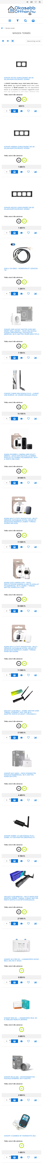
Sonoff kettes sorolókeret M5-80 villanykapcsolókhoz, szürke (18, 78)
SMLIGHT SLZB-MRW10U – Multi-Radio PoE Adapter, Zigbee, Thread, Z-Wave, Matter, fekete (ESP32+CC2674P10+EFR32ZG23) (21, 898)
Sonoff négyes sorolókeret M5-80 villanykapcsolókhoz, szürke (19, 208)
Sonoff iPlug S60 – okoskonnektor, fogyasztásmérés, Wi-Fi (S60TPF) (19, 1077)
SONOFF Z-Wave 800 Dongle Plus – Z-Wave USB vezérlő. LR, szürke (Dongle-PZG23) (21, 394)
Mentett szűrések (40, 2)
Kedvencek (35, 2)
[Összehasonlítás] (35, 111)
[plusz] (10, 112)
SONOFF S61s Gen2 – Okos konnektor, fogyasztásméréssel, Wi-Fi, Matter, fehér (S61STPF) (20, 774)
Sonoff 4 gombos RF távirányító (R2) (20, 1136)
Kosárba (14, 111)
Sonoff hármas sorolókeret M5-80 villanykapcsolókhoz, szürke (19, 147)
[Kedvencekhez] (28, 111)
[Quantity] (7, 111)
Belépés (27, 2)
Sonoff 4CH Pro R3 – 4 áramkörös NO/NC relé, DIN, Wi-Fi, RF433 (21, 960)
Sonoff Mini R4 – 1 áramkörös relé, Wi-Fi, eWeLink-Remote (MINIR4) (20, 1018)
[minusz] (10, 110)
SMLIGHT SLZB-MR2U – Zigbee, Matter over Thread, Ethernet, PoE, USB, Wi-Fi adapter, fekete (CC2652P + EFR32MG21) (21, 712)
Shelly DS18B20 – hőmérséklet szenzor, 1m (21, 269)
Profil (31, 2)
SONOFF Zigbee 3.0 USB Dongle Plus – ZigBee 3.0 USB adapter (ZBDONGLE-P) (19, 836)
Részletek (21, 111)
